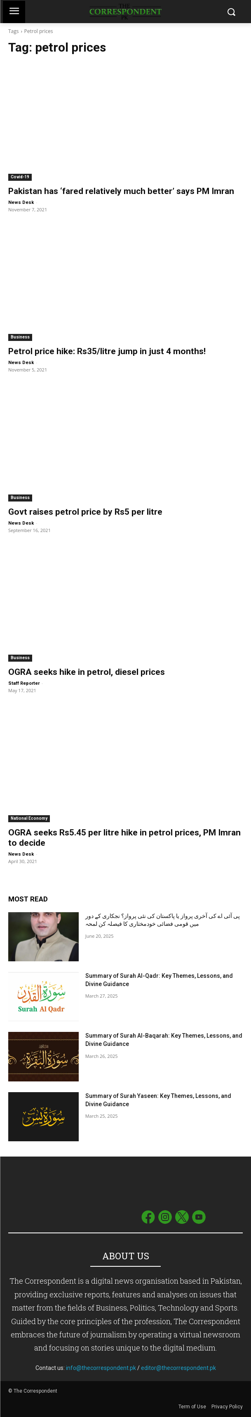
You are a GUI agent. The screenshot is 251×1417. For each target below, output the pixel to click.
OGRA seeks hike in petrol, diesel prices (86, 672)
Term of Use (192, 1407)
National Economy (29, 818)
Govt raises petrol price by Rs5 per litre (85, 512)
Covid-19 (20, 177)
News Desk (21, 202)
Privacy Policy (227, 1407)
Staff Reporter (24, 683)
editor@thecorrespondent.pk (178, 1368)
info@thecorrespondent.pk (101, 1368)
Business (20, 337)
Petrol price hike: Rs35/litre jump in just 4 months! (107, 351)
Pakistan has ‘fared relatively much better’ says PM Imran (121, 191)
